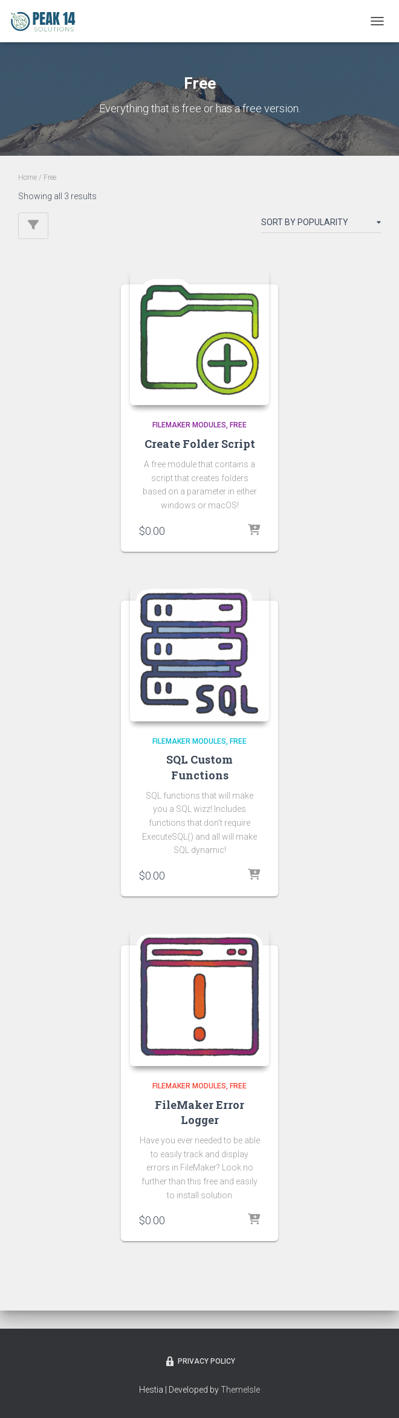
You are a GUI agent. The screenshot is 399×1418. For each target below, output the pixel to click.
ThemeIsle (240, 1389)
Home (27, 177)
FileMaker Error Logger (199, 1112)
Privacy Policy (199, 1361)
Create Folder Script (199, 443)
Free (238, 425)
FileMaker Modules (189, 425)
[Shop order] (321, 225)
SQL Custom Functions (199, 767)
